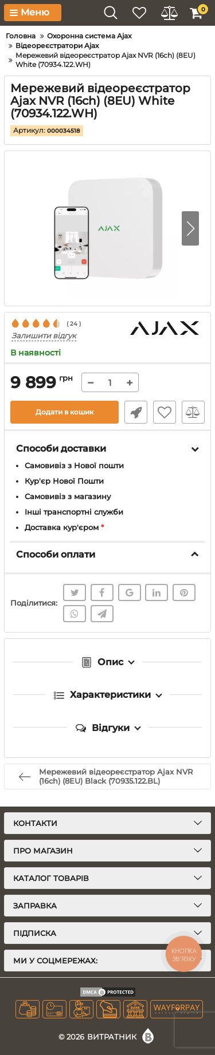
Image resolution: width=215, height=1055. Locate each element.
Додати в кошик (64, 412)
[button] (190, 228)
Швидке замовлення (135, 412)
